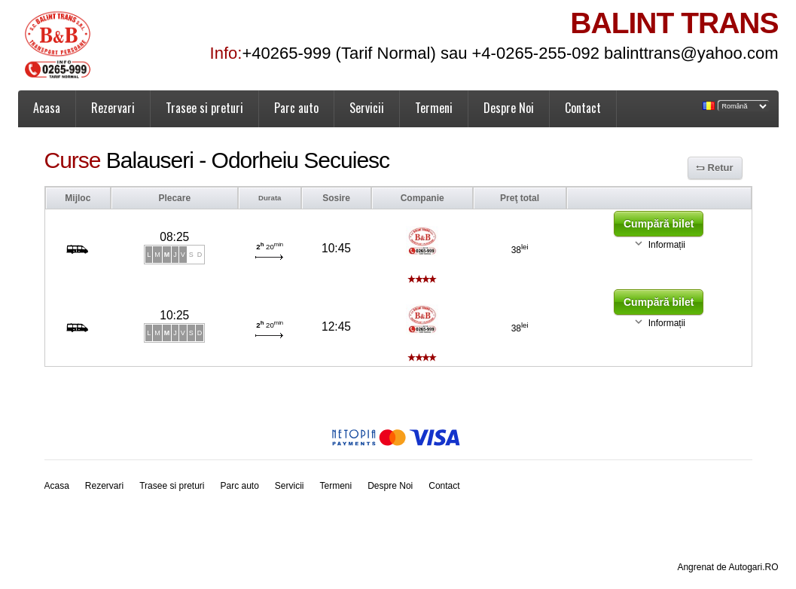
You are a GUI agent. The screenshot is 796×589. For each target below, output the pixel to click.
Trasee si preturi (204, 108)
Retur (720, 167)
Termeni (434, 108)
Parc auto (296, 108)
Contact (583, 108)
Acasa (46, 108)
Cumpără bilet (659, 224)
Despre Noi (508, 108)
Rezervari (113, 108)
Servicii (366, 108)
